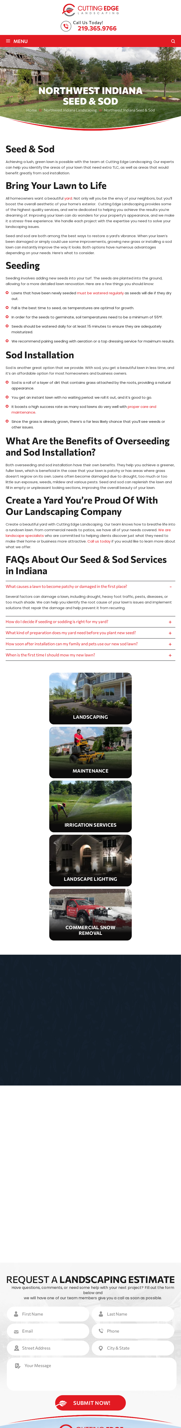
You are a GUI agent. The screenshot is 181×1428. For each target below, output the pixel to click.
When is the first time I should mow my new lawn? (52, 659)
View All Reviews (94, 1183)
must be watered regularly (100, 293)
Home (15, 1380)
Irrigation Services (90, 812)
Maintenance (90, 758)
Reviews (107, 1387)
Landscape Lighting (90, 866)
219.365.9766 (97, 28)
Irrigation (110, 1380)
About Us (32, 1380)
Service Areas (53, 1387)
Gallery (88, 1387)
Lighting (132, 1380)
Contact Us (129, 1387)
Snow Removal (90, 920)
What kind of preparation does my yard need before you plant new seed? (74, 635)
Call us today (99, 541)
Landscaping (90, 704)
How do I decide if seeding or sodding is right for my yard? (59, 623)
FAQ (73, 1387)
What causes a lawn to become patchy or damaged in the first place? (69, 587)
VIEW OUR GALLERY (92, 1122)
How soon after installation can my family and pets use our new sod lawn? (74, 647)
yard (68, 198)
